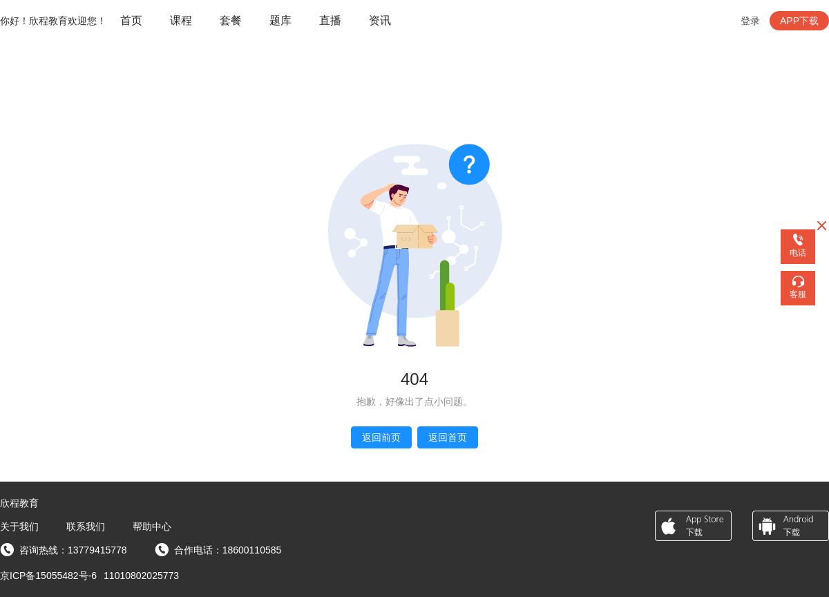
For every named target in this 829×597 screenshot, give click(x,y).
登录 (750, 20)
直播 (330, 20)
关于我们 (19, 526)
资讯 (380, 20)
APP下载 (799, 20)
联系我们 (85, 526)
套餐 (231, 20)
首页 (131, 20)
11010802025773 (141, 575)
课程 (181, 20)
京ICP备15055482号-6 (48, 575)
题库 (280, 20)
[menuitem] (131, 21)
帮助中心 (152, 526)
